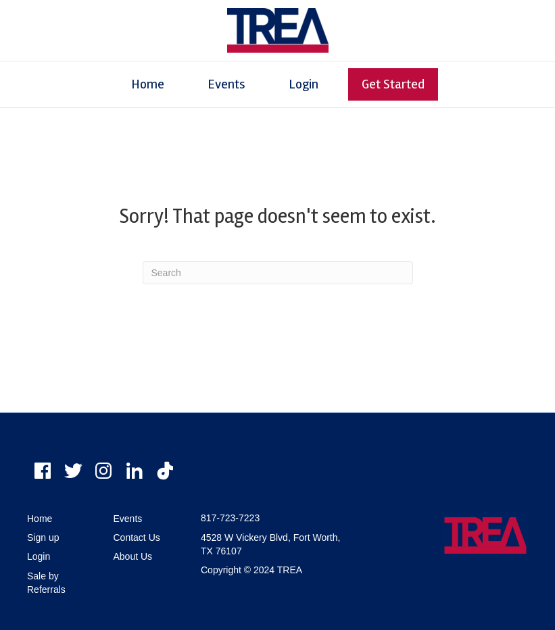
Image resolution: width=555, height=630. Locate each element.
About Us (133, 556)
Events (226, 84)
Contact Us (137, 537)
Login (303, 84)
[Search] (278, 272)
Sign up (43, 537)
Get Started (393, 84)
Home (147, 84)
